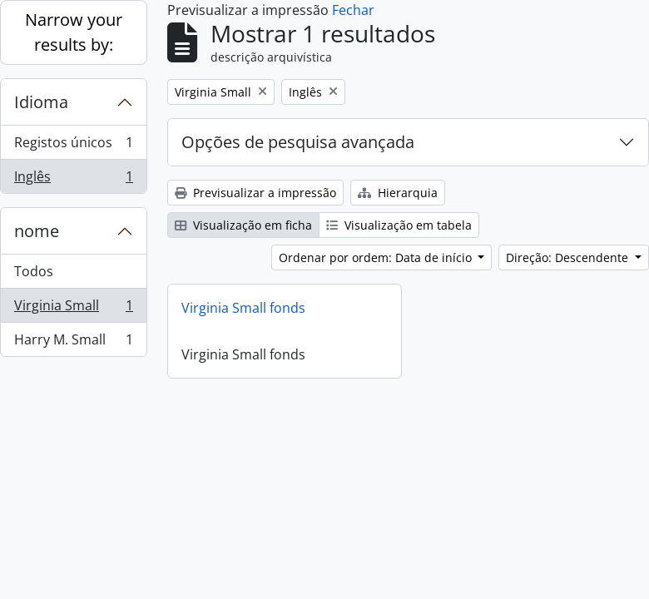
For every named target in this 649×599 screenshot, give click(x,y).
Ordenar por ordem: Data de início (377, 257)
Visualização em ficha (243, 225)
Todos (33, 271)
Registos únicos (73, 146)
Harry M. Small (73, 342)
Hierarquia (398, 192)
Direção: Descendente (569, 257)
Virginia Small (73, 309)
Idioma (41, 102)
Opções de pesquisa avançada (297, 142)
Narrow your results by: (73, 32)
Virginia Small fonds (243, 308)
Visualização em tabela (399, 225)
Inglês (73, 179)
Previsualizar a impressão (255, 192)
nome (36, 231)
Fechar (353, 10)
